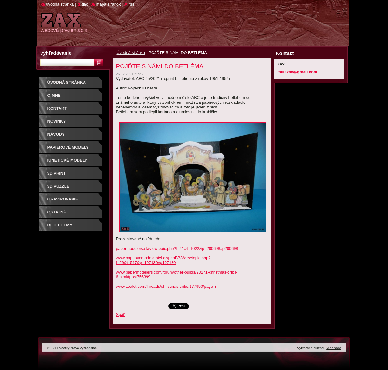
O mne (54, 95)
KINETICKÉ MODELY (67, 160)
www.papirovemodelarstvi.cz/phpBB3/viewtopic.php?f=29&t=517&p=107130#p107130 (163, 260)
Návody (56, 134)
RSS (131, 4)
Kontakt (57, 108)
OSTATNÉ (56, 212)
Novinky (56, 121)
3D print (56, 173)
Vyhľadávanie (56, 53)
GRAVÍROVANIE (62, 199)
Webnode (333, 348)
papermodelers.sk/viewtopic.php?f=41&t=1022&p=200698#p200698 (177, 248)
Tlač (85, 4)
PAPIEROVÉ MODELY (68, 147)
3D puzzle (58, 186)
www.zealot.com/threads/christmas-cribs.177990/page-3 (166, 286)
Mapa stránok (108, 4)
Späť (120, 314)
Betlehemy (59, 225)
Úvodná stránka (131, 52)
